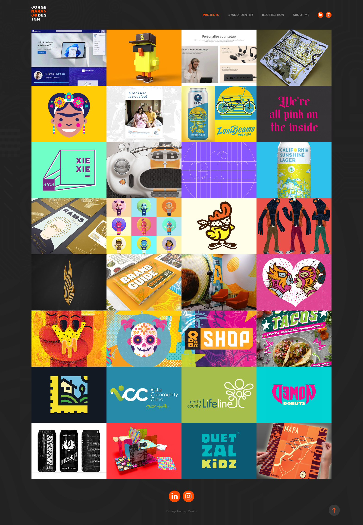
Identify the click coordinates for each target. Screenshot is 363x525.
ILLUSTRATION (273, 14)
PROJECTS (211, 14)
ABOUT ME (301, 14)
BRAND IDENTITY (241, 14)
